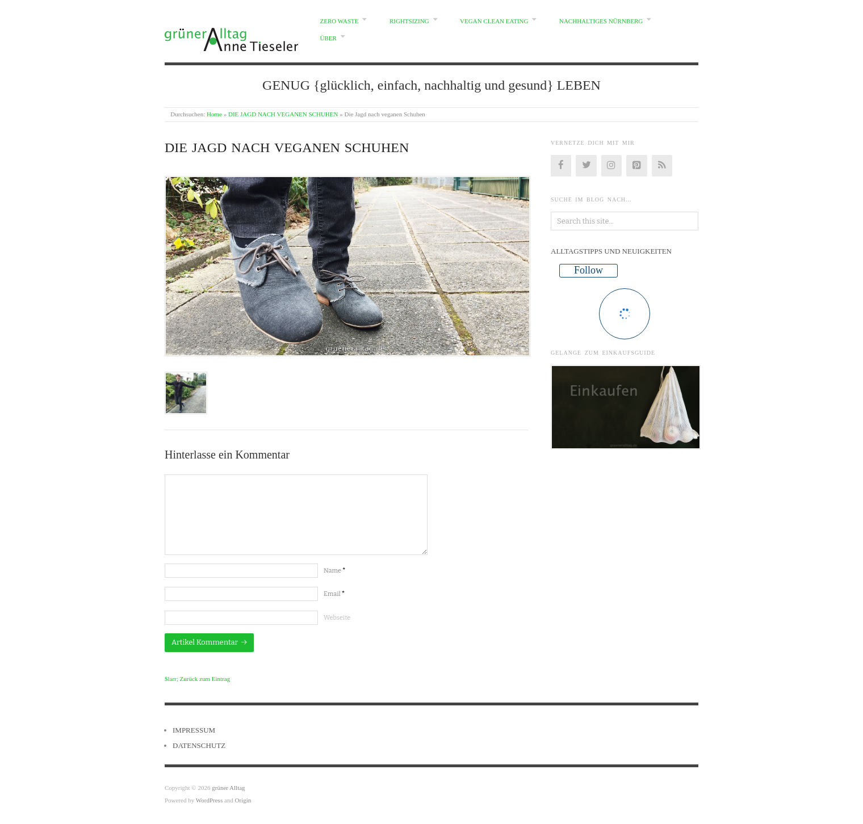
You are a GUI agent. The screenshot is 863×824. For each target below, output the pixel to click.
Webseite (337, 617)
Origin (243, 800)
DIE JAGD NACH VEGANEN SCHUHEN (283, 114)
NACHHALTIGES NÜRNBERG (601, 21)
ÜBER (328, 38)
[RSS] (662, 165)
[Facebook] (561, 165)
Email (334, 594)
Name (334, 570)
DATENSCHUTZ (199, 745)
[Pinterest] (636, 165)
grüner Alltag (228, 787)
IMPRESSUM (194, 730)
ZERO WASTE (339, 21)
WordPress (209, 800)
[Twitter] (586, 165)
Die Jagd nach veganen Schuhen (287, 147)
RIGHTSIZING (409, 21)
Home (214, 114)
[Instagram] (611, 165)
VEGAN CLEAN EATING (494, 21)
